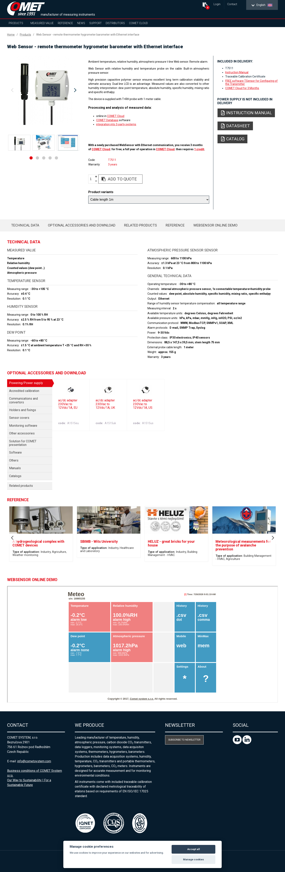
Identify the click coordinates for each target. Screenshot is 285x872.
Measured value (42, 23)
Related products (140, 225)
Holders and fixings (22, 410)
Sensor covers (19, 418)
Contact (232, 4)
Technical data (25, 225)
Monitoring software (23, 426)
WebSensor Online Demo (215, 225)
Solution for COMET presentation (22, 443)
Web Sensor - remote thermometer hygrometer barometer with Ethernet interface (87, 34)
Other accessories (22, 433)
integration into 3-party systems (116, 124)
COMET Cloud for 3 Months (242, 88)
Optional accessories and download (81, 225)
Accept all (193, 849)
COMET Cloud (138, 23)
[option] (43, 90)
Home (11, 34)
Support (95, 23)
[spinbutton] (92, 179)
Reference (65, 23)
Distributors (115, 23)
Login (217, 4)
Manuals (15, 468)
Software (15, 452)
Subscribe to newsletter (184, 739)
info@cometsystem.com (34, 761)
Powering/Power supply (26, 383)
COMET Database (107, 120)
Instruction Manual (236, 72)
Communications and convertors (23, 400)
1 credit (199, 149)
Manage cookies (193, 859)
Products (16, 23)
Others (13, 460)
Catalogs (15, 476)
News (81, 23)
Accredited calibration (24, 391)
